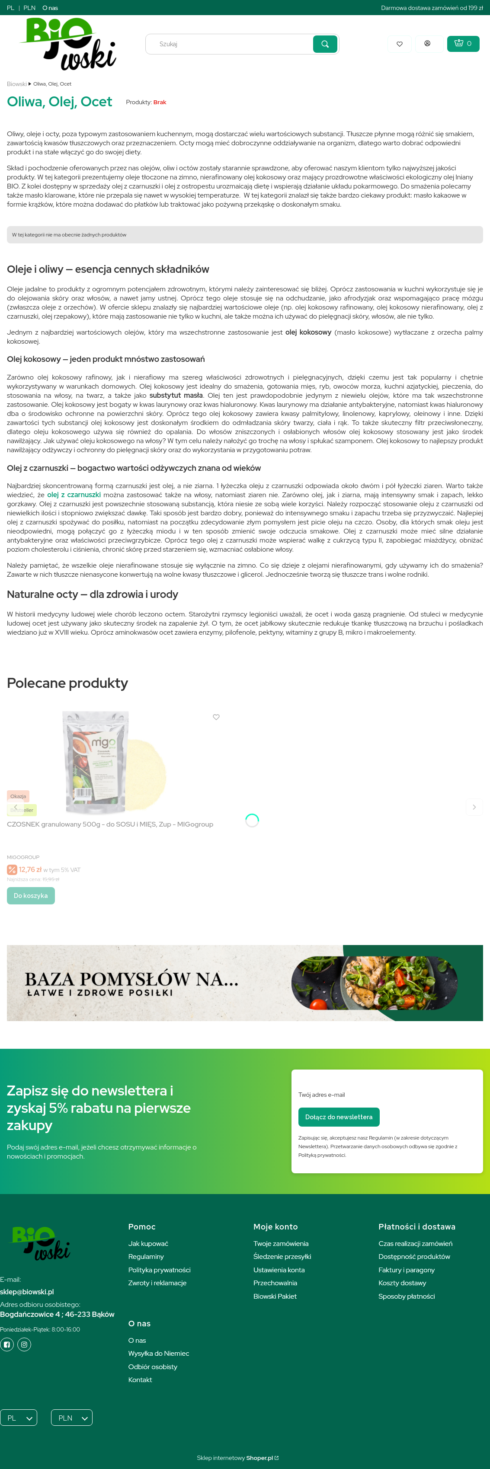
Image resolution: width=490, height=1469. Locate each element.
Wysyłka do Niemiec (158, 1353)
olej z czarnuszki (74, 494)
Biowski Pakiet (275, 1296)
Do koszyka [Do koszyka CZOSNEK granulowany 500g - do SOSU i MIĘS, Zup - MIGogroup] (31, 895)
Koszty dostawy (402, 1282)
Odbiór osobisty (152, 1366)
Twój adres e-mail (321, 1095)
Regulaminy (146, 1256)
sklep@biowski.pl (27, 1292)
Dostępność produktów (414, 1256)
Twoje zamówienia (281, 1243)
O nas (50, 8)
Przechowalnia (275, 1282)
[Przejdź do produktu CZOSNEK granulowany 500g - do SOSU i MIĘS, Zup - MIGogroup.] (115, 763)
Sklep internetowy (235, 1458)
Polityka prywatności (159, 1269)
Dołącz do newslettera (339, 1117)
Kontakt (140, 1379)
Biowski (17, 84)
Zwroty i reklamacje (157, 1282)
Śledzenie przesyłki (282, 1256)
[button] (325, 44)
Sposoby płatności (407, 1296)
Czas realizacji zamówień (416, 1243)
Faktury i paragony (407, 1269)
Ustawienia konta (279, 1269)
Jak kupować (148, 1243)
